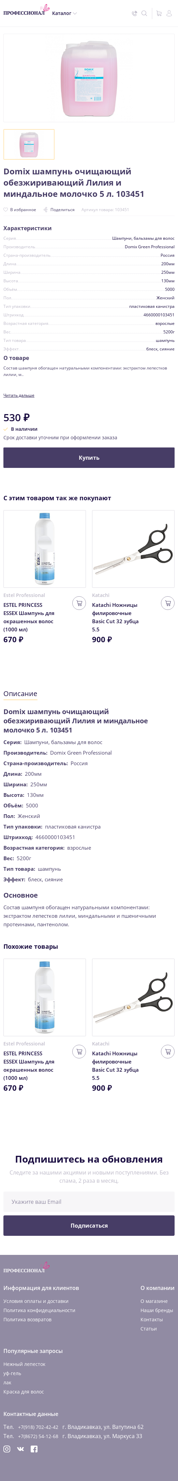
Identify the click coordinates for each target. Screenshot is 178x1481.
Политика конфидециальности (39, 1310)
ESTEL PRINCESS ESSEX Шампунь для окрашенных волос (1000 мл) (29, 617)
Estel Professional (24, 595)
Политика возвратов (27, 1319)
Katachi (100, 595)
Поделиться (59, 209)
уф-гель (12, 1373)
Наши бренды (156, 1310)
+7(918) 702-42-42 (38, 1427)
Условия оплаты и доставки (36, 1301)
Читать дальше (18, 395)
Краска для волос (23, 1391)
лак (7, 1382)
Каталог (61, 13)
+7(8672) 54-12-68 (38, 1436)
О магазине (154, 1301)
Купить (89, 457)
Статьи (148, 1328)
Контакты (151, 1319)
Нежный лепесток (24, 1364)
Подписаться (89, 1225)
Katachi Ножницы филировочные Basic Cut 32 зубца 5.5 (115, 617)
